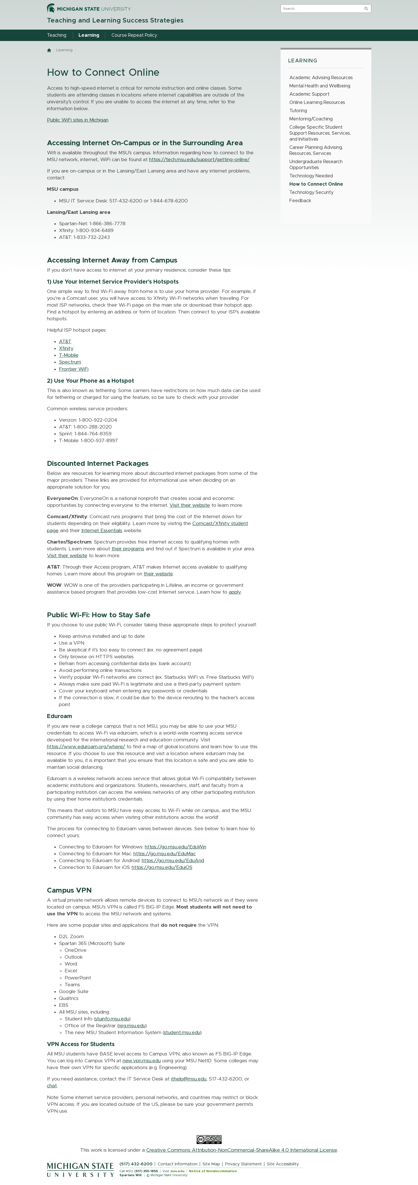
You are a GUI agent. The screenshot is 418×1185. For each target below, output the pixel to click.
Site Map (211, 1164)
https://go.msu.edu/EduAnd (173, 860)
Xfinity (66, 348)
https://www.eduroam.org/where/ (86, 746)
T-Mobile (69, 355)
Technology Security (311, 192)
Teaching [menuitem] (56, 35)
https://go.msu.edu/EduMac (164, 853)
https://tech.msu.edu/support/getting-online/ (199, 159)
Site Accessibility (283, 1164)
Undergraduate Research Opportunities (316, 164)
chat (52, 1085)
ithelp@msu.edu (188, 1079)
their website (158, 574)
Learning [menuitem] (89, 35)
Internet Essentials (101, 530)
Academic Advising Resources (321, 77)
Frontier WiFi (73, 369)
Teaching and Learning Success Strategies (115, 20)
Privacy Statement (243, 1164)
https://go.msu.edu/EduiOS (162, 867)
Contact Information (177, 1164)
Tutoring (298, 110)
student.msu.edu (182, 1032)
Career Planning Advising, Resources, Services (316, 150)
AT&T (65, 341)
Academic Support (309, 94)
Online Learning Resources (317, 102)
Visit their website (190, 505)
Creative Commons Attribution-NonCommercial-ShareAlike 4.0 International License (241, 1150)
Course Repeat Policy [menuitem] (134, 35)
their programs (128, 549)
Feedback (300, 200)
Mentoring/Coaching (311, 119)
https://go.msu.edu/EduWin (175, 847)
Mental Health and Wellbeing (319, 86)
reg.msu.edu (132, 1025)
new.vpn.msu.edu (142, 1060)
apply (235, 592)
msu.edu (177, 1171)
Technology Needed (311, 176)
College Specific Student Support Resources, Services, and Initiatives (320, 133)
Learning (64, 50)
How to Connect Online (316, 184)
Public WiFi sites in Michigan (77, 120)
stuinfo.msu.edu (112, 1019)
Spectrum (70, 362)
